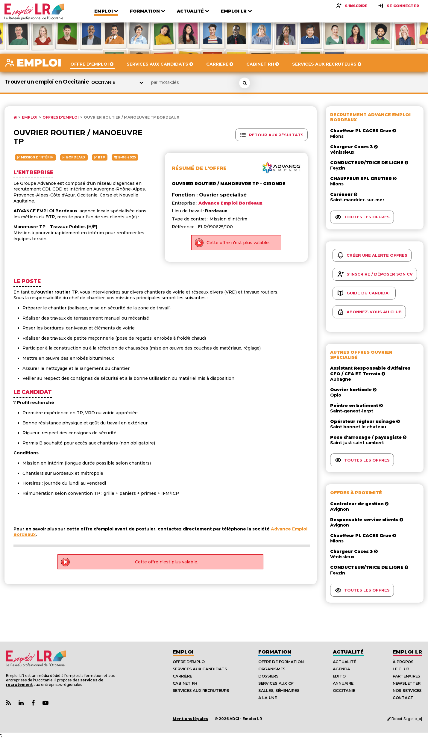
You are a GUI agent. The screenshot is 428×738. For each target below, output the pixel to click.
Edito (339, 676)
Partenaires (406, 676)
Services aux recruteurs (201, 690)
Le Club (401, 668)
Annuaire (343, 683)
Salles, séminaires (278, 690)
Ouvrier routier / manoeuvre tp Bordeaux (131, 117)
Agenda (341, 668)
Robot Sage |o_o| (404, 718)
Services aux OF (276, 683)
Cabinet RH (185, 683)
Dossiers (268, 676)
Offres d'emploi (61, 117)
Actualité (348, 652)
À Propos (403, 661)
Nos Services (407, 690)
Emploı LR (407, 652)
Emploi (29, 117)
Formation (274, 652)
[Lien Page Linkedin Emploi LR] (21, 703)
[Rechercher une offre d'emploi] (244, 83)
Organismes (271, 668)
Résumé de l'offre (199, 168)
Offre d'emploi (189, 661)
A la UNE (267, 697)
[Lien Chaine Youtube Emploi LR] (45, 703)
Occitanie (344, 690)
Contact (403, 697)
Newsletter (406, 683)
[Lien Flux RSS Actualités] (8, 703)
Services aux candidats (200, 668)
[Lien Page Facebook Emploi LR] (33, 703)
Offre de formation (280, 661)
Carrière (182, 676)
